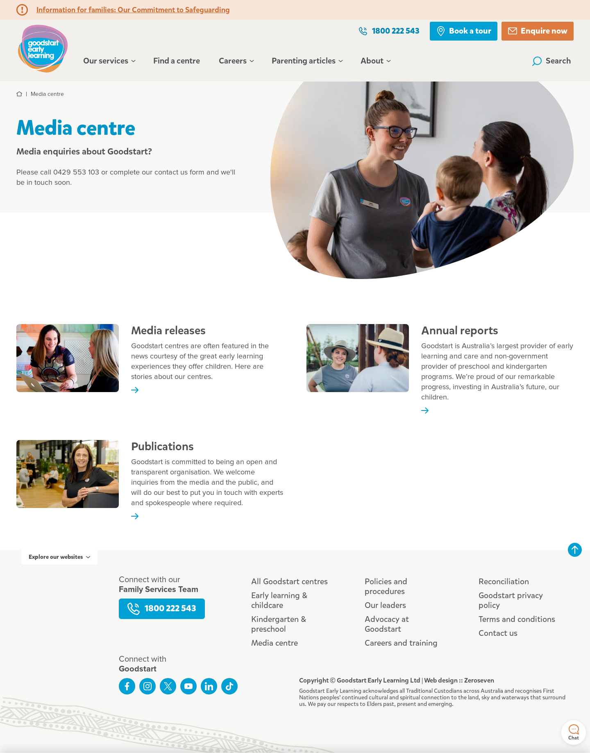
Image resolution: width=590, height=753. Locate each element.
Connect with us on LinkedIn (209, 686)
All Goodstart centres (289, 581)
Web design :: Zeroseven (459, 680)
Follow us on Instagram (147, 686)
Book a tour (463, 30)
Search (551, 60)
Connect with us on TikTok (229, 686)
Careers (236, 61)
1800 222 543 (389, 30)
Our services (108, 61)
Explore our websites (59, 557)
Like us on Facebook (127, 686)
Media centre (274, 643)
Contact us (498, 633)
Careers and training (401, 643)
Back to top (575, 550)
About (375, 61)
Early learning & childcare (279, 600)
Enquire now (537, 30)
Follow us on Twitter (168, 686)
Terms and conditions (517, 619)
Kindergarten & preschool (278, 624)
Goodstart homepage (42, 47)
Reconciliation (504, 581)
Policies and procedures (386, 586)
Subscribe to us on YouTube (188, 686)
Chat (573, 732)
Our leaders (385, 605)
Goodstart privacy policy (511, 600)
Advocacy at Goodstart (387, 624)
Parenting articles (307, 61)
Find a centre (176, 60)
